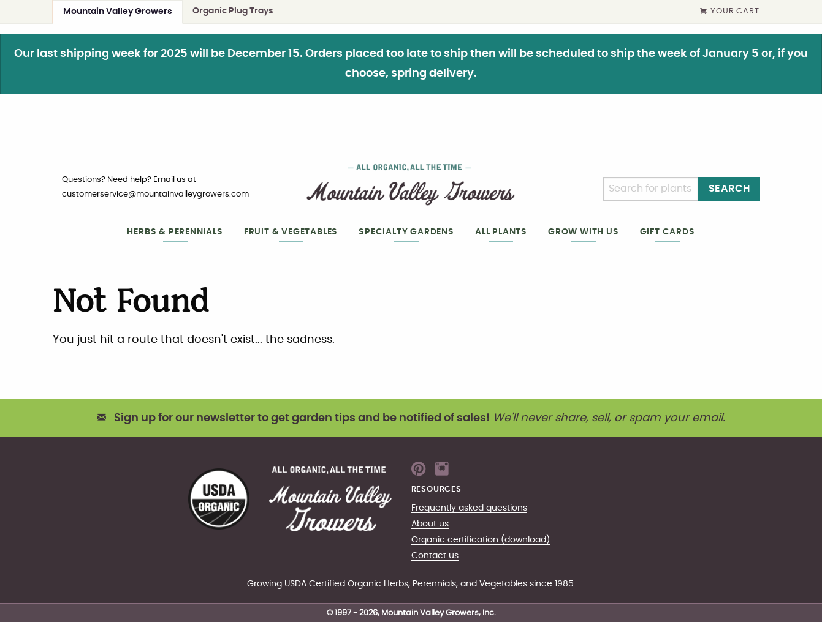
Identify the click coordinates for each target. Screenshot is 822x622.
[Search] (650, 189)
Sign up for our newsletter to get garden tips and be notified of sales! (302, 418)
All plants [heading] (501, 231)
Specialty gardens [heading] (406, 231)
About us (430, 523)
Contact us (435, 555)
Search (729, 188)
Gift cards (667, 231)
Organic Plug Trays (232, 10)
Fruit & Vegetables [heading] (291, 231)
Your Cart (729, 12)
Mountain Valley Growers (117, 11)
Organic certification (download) (480, 539)
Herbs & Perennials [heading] (175, 231)
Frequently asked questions (469, 507)
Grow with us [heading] (583, 231)
